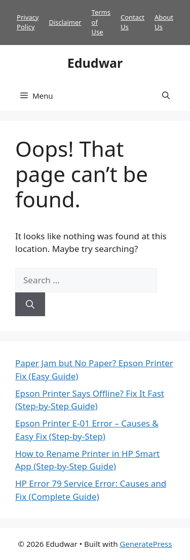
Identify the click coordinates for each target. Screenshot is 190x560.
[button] (166, 95)
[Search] (30, 304)
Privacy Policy (28, 22)
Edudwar (95, 62)
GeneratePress (146, 544)
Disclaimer (65, 22)
